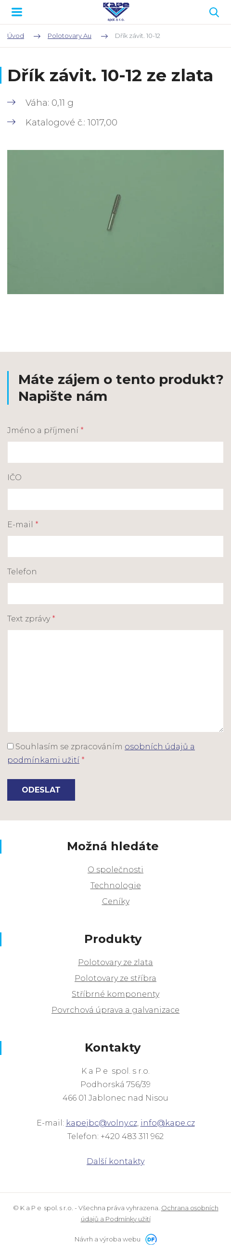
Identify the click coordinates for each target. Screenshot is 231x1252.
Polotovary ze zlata (115, 962)
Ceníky (115, 901)
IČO (14, 477)
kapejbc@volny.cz (101, 1123)
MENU (16, 12)
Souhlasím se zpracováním (101, 753)
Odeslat (41, 789)
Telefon (22, 571)
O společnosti (115, 869)
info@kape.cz (168, 1123)
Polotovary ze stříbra (115, 978)
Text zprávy (31, 618)
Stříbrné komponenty (115, 994)
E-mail (22, 524)
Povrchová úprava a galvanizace (115, 1010)
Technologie (115, 885)
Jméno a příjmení (45, 430)
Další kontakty (115, 1161)
